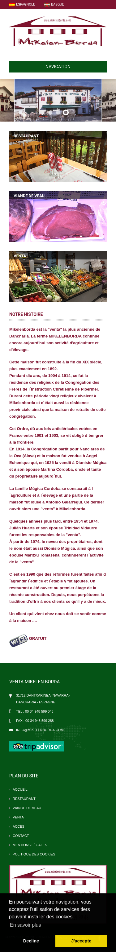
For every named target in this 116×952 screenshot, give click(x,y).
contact (21, 836)
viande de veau (27, 808)
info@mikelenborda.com (40, 730)
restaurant (24, 799)
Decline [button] (31, 940)
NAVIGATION (42, 66)
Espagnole (22, 4)
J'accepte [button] (81, 940)
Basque (54, 4)
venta (18, 817)
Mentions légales (30, 845)
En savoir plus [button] (25, 925)
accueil (20, 789)
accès (18, 826)
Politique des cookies (34, 854)
